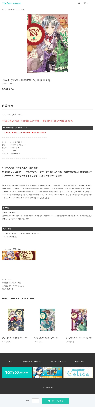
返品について (7, 279)
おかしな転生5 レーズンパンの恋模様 (79, 338)
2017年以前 (24, 9)
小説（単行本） (12, 9)
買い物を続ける (7, 289)
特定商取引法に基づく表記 (11, 283)
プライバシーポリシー (56, 362)
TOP (3, 9)
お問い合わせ (72, 362)
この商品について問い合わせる (13, 286)
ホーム (20, 362)
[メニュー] (91, 3)
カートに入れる (55, 400)
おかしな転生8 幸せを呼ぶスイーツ (14, 338)
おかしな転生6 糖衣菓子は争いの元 (46, 338)
